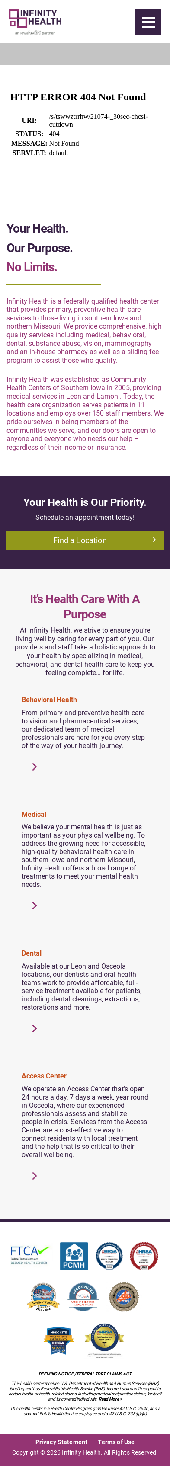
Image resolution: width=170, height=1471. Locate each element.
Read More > (110, 1399)
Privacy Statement (61, 1442)
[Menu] (148, 22)
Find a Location (104, 540)
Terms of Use (116, 1442)
